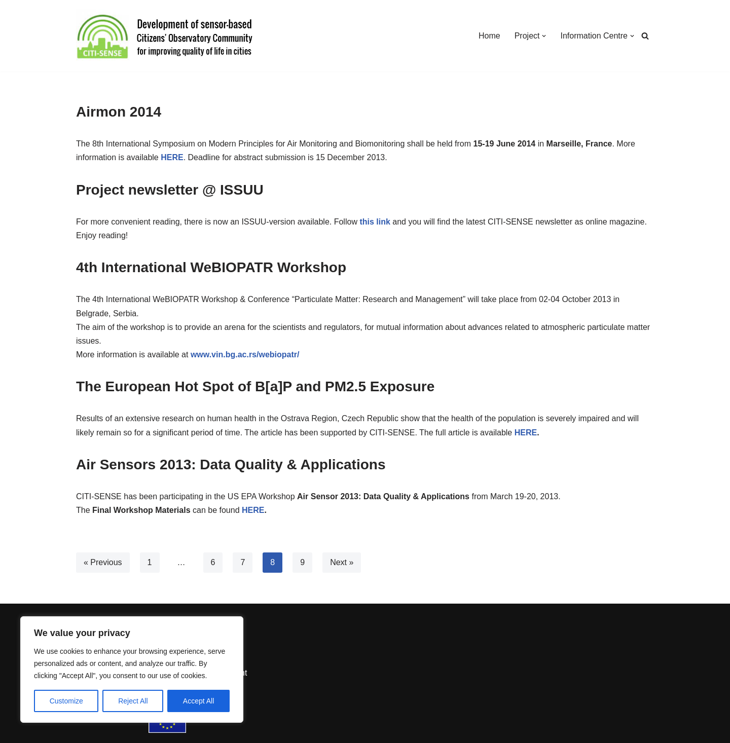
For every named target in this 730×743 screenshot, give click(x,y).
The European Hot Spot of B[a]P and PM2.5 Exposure (255, 386)
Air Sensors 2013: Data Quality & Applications (230, 464)
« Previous (103, 562)
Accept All (198, 701)
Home (489, 35)
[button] (544, 36)
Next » (341, 562)
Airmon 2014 (118, 112)
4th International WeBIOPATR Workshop (211, 267)
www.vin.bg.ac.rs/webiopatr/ (245, 354)
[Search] (645, 36)
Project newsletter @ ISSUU (170, 190)
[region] (131, 669)
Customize (66, 701)
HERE (526, 432)
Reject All (133, 701)
